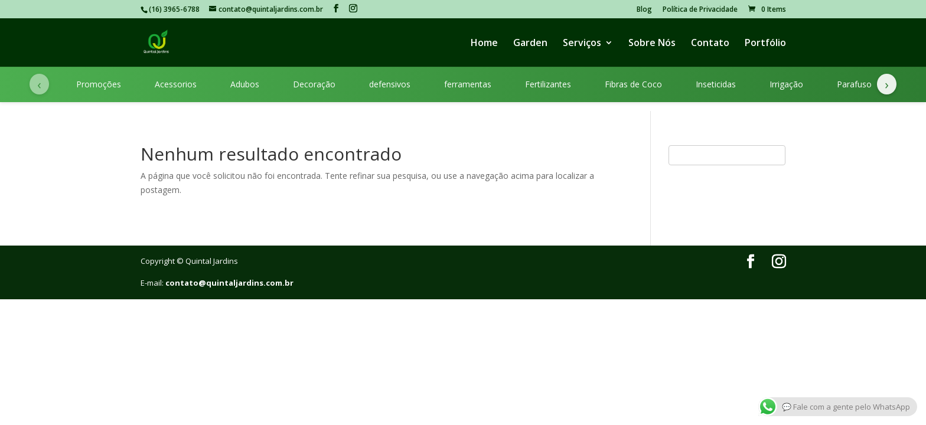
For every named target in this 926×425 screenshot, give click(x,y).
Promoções (98, 84)
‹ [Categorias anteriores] (39, 84)
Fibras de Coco (633, 84)
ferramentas (467, 84)
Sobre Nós (652, 43)
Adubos (244, 84)
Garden (530, 43)
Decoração (314, 84)
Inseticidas (716, 84)
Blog (644, 10)
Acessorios (176, 84)
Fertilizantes (548, 84)
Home (484, 43)
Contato (710, 43)
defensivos (389, 84)
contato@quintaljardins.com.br (229, 282)
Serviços (582, 43)
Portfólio (765, 43)
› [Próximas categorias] (887, 84)
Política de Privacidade (700, 10)
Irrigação (786, 84)
